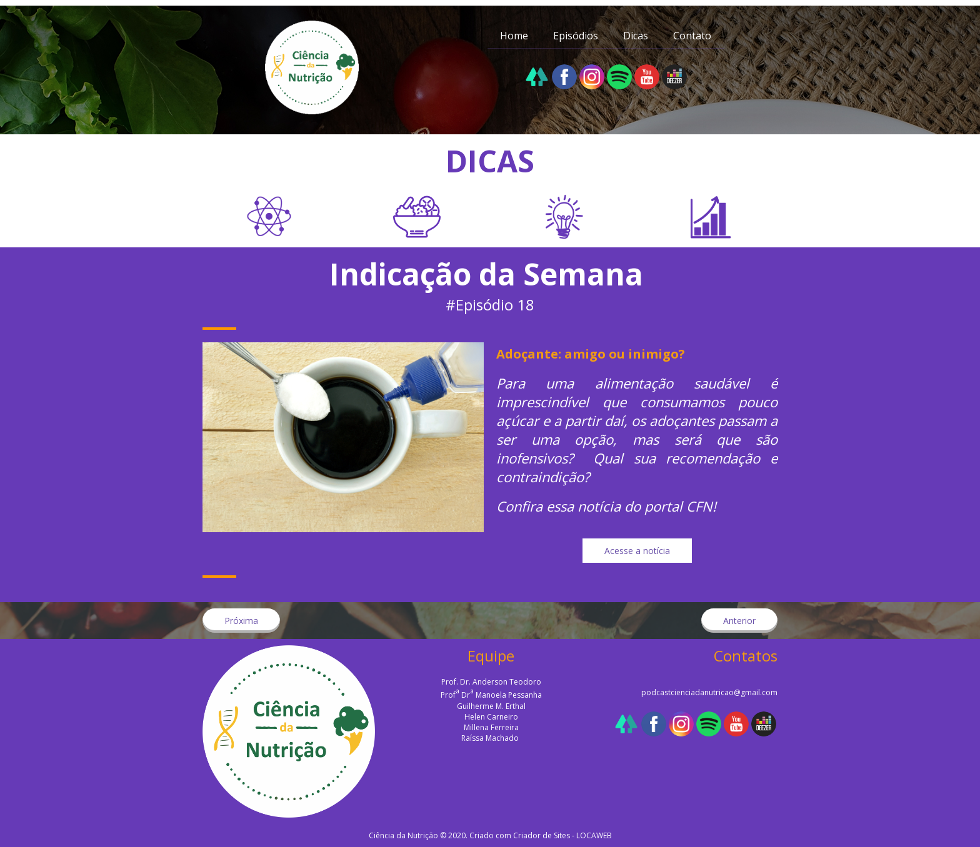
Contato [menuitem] (692, 35)
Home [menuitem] (514, 35)
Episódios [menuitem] (575, 35)
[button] (637, 550)
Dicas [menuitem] (635, 35)
